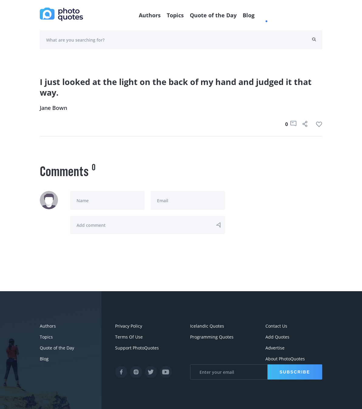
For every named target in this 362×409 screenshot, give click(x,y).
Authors (150, 15)
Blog (248, 15)
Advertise (275, 348)
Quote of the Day (213, 15)
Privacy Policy (128, 326)
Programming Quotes (212, 337)
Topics (175, 15)
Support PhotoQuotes (137, 348)
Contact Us (276, 326)
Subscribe (295, 372)
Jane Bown (53, 107)
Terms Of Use (129, 337)
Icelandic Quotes (207, 326)
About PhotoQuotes (285, 359)
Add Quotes (277, 337)
